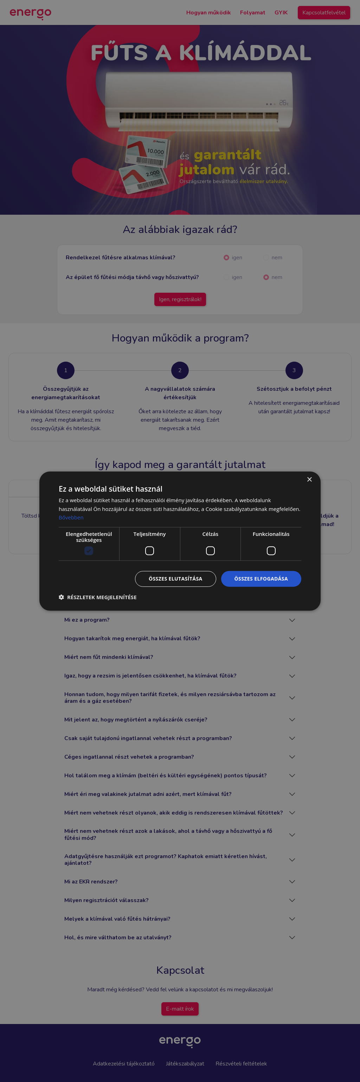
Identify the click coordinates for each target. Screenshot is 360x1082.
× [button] (309, 479)
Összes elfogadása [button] (261, 578)
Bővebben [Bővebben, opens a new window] (71, 517)
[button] (98, 597)
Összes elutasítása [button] (175, 578)
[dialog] (180, 541)
